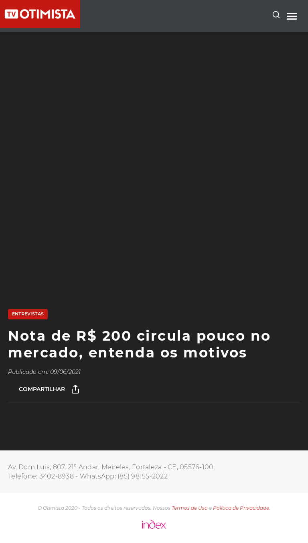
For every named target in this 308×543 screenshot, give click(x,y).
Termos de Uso (190, 508)
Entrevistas (28, 314)
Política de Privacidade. (241, 508)
